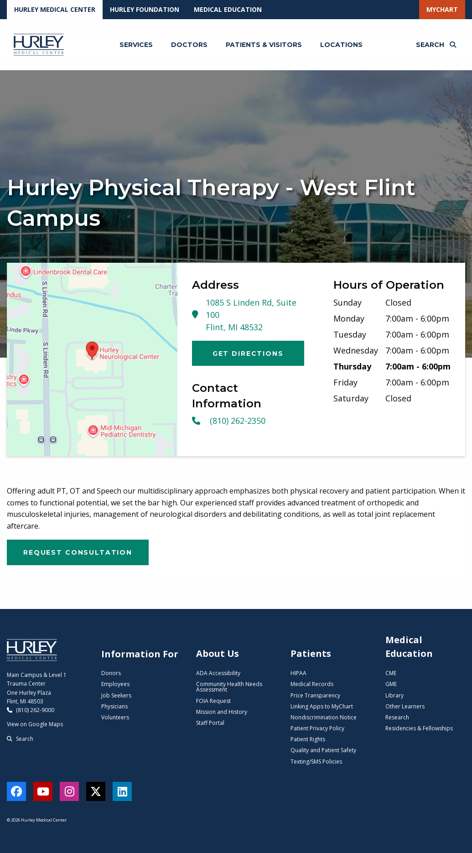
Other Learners (405, 706)
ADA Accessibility (218, 673)
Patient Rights (307, 739)
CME (390, 673)
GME (391, 684)
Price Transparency (315, 695)
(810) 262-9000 (30, 710)
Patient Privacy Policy (317, 728)
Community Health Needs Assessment (229, 686)
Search (20, 739)
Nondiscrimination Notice (323, 717)
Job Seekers (116, 695)
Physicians (114, 706)
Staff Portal (210, 723)
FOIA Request (213, 701)
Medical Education (228, 9)
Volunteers (115, 717)
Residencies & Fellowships (419, 728)
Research (397, 717)
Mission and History (221, 712)
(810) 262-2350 (228, 420)
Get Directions (248, 353)
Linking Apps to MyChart (321, 706)
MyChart (442, 9)
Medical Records (311, 684)
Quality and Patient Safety (323, 750)
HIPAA (298, 673)
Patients (310, 653)
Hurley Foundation (144, 9)
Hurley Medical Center (54, 9)
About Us (217, 653)
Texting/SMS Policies (316, 761)
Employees (115, 684)
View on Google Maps (35, 724)
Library (394, 695)
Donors (111, 673)
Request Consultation (77, 552)
